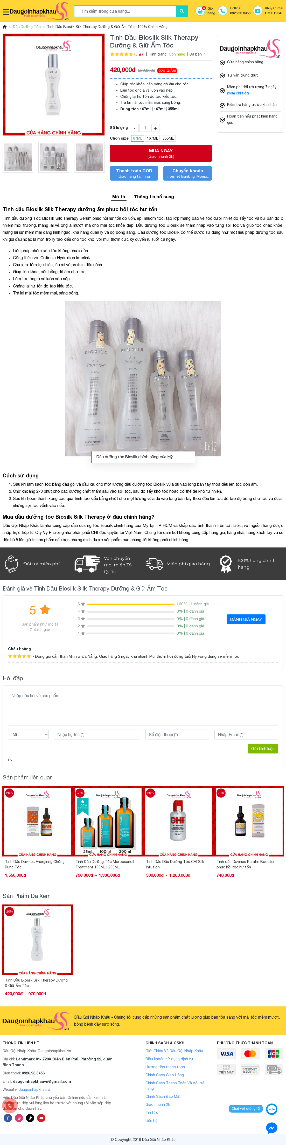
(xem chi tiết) (238, 93)
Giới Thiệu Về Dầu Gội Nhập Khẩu (174, 1051)
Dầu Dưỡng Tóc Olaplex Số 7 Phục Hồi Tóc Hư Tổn (35, 864)
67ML (137, 138)
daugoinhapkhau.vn (34, 1089)
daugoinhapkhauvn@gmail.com (42, 1081)
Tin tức (151, 1112)
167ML (152, 138)
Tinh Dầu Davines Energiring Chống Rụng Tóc (105, 864)
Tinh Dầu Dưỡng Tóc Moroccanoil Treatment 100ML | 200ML (175, 864)
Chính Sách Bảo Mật (163, 1096)
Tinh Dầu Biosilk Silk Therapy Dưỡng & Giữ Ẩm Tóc (36, 983)
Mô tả (118, 196)
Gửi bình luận (263, 748)
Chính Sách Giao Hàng (164, 1075)
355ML (168, 138)
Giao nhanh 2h (157, 1104)
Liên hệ (151, 1121)
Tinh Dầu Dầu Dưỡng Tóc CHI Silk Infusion (246, 864)
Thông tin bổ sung (154, 196)
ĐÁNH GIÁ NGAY (246, 619)
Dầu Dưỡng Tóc (27, 27)
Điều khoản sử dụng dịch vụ (169, 1059)
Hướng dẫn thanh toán (165, 1067)
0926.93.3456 (33, 1073)
